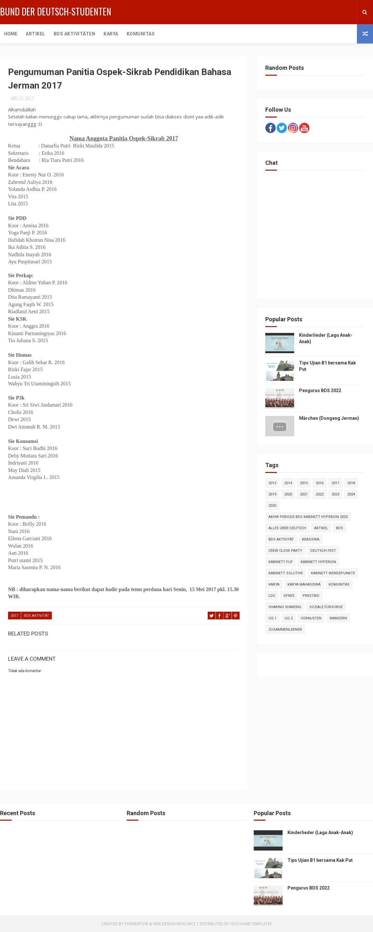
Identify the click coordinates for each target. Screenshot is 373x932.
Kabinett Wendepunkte (333, 573)
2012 (272, 483)
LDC (271, 596)
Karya (111, 33)
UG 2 (289, 618)
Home (10, 33)
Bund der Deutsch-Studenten (55, 11)
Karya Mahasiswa (304, 584)
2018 (351, 483)
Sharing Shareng (284, 607)
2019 (272, 494)
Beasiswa (310, 539)
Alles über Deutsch (287, 528)
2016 (319, 483)
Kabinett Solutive (285, 573)
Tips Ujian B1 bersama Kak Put (320, 860)
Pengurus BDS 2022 (320, 390)
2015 (304, 483)
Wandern (338, 618)
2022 (319, 494)
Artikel (35, 33)
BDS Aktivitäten (75, 33)
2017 (14, 616)
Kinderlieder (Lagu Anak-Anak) (320, 832)
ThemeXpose (136, 924)
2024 (351, 494)
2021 (304, 494)
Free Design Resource (174, 924)
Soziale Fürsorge (326, 607)
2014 (288, 483)
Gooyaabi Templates (251, 924)
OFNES (289, 596)
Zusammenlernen (285, 629)
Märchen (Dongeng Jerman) (329, 418)
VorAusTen (311, 618)
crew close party (285, 551)
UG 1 (272, 618)
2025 (272, 506)
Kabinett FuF (280, 562)
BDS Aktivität (36, 616)
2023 (335, 494)
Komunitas (141, 33)
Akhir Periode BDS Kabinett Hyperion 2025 (308, 517)
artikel (321, 528)
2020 (288, 494)
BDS (339, 528)
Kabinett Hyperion (318, 562)
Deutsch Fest (323, 551)
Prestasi (311, 596)
